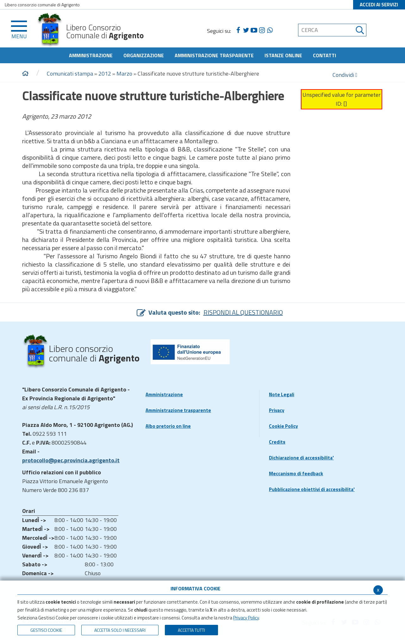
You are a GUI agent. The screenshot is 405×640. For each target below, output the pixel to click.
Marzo (124, 73)
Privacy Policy (246, 617)
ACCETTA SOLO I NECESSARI (120, 630)
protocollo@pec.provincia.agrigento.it (71, 460)
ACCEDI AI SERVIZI (379, 4)
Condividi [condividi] (345, 75)
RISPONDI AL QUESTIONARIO (243, 312)
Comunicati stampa (70, 73)
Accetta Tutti (191, 630)
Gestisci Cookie (46, 630)
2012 (104, 73)
